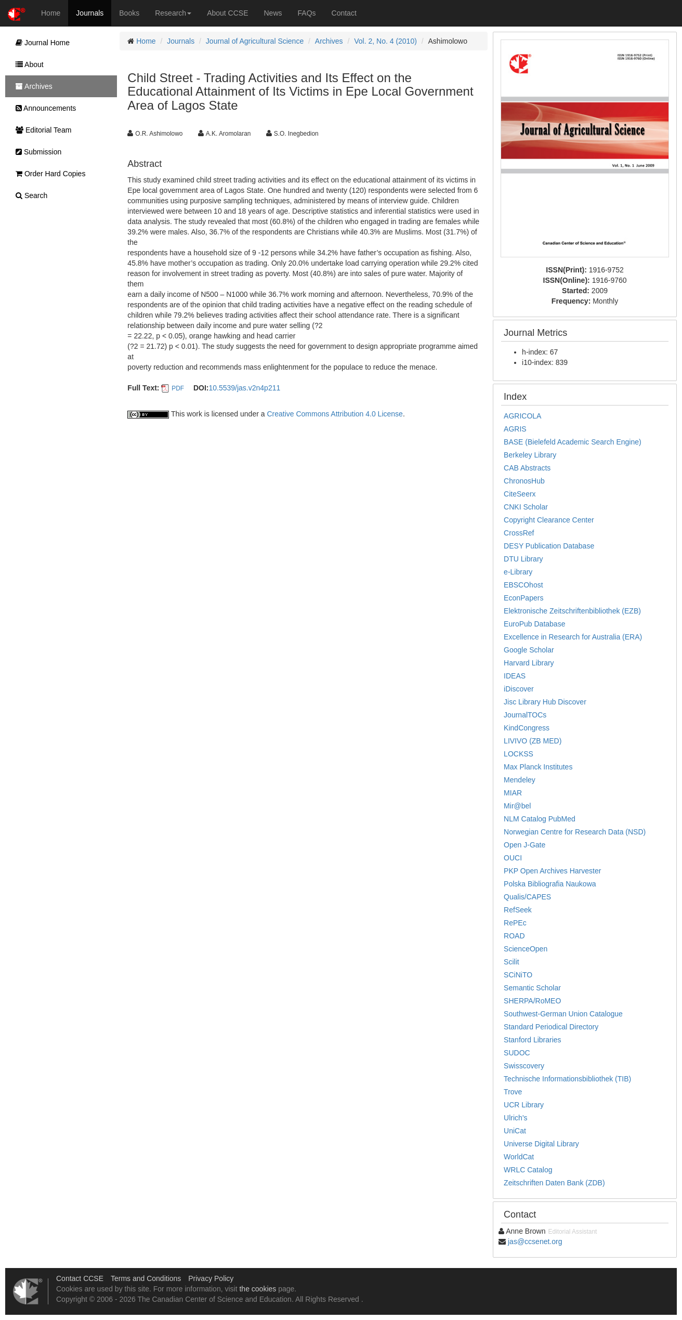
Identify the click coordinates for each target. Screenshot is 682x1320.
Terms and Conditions (146, 1278)
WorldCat (519, 1157)
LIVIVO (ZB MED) (532, 741)
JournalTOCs (525, 715)
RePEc (515, 923)
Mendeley (519, 780)
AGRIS (515, 429)
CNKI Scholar (526, 507)
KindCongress (526, 728)
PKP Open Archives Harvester (552, 871)
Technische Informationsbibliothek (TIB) (567, 1079)
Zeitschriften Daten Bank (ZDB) (554, 1183)
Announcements (43, 108)
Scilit (511, 962)
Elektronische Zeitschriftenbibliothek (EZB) (572, 611)
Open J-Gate (524, 845)
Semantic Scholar (532, 988)
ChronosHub (524, 481)
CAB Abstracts (527, 468)
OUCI (513, 858)
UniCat (515, 1131)
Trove (513, 1092)
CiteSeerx (519, 494)
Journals (89, 13)
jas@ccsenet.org (535, 1241)
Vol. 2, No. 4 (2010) (385, 41)
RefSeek (518, 910)
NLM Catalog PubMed (539, 819)
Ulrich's (515, 1118)
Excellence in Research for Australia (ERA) (573, 637)
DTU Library (523, 559)
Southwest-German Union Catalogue (563, 1014)
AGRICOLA (522, 416)
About (27, 64)
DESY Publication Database (549, 546)
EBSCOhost (523, 585)
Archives (329, 41)
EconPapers (523, 598)
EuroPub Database (534, 624)
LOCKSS (518, 754)
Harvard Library (529, 663)
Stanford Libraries (532, 1040)
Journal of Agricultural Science (255, 41)
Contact (344, 13)
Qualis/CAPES (527, 897)
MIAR (513, 793)
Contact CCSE (79, 1278)
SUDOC (517, 1053)
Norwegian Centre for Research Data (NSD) (575, 832)
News (273, 13)
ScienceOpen (525, 949)
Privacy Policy (210, 1278)
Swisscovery (524, 1066)
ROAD (514, 936)
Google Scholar (529, 650)
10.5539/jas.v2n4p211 (244, 388)
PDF (178, 388)
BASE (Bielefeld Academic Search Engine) (572, 442)
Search (28, 195)
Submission (35, 152)
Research (173, 13)
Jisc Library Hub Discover (545, 702)
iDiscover (519, 689)
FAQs (307, 13)
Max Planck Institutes (538, 767)
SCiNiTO (518, 975)
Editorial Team (40, 130)
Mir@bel (517, 806)
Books (129, 13)
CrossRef (519, 533)
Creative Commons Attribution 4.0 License (334, 414)
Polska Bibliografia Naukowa (550, 884)
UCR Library (524, 1105)
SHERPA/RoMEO (532, 1001)
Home (50, 13)
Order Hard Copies (47, 173)
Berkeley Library (530, 455)
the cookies (257, 1289)
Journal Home (40, 42)
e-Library (518, 572)
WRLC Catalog (528, 1170)
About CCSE (227, 13)
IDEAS (515, 676)
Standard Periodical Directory (551, 1027)
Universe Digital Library (541, 1144)
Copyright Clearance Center (549, 520)
